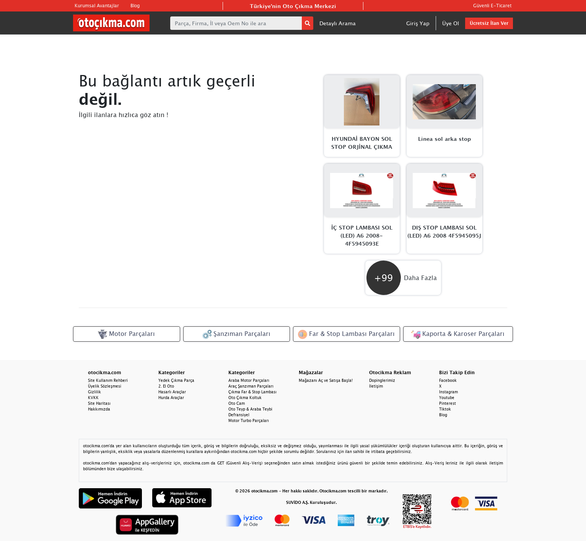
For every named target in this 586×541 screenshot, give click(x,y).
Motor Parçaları (126, 334)
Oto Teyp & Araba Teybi (250, 409)
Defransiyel (238, 414)
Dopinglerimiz (382, 380)
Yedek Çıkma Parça (176, 380)
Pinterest (447, 403)
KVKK (93, 397)
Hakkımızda (99, 409)
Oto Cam (236, 403)
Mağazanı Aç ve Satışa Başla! (326, 380)
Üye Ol (450, 23)
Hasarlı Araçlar (172, 391)
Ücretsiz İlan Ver (489, 23)
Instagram (448, 391)
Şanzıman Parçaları (236, 334)
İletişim (376, 386)
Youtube (446, 397)
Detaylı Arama (337, 23)
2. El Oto (166, 386)
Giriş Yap (418, 23)
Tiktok (445, 409)
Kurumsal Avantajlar (97, 5)
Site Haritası (99, 403)
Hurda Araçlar (171, 397)
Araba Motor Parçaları (248, 380)
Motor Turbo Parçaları (248, 420)
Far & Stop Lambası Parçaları (346, 334)
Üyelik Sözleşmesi (104, 386)
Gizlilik (94, 391)
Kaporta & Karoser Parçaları (458, 334)
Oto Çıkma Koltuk (245, 397)
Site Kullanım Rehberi (108, 380)
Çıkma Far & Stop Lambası (252, 391)
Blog (135, 5)
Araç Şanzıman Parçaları (250, 386)
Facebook (448, 380)
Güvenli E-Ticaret (492, 5)
